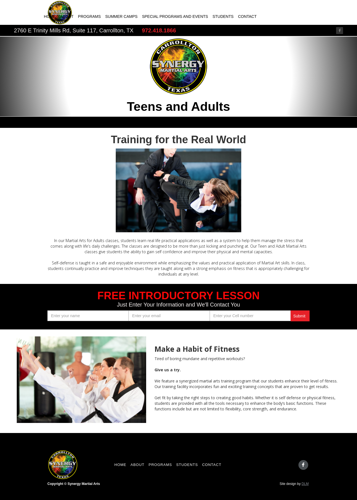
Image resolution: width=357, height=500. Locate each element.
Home (50, 16)
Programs (89, 16)
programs (160, 465)
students (187, 465)
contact (211, 465)
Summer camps (121, 16)
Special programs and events (175, 16)
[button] (298, 190)
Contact (247, 16)
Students (223, 16)
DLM (304, 484)
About (66, 16)
